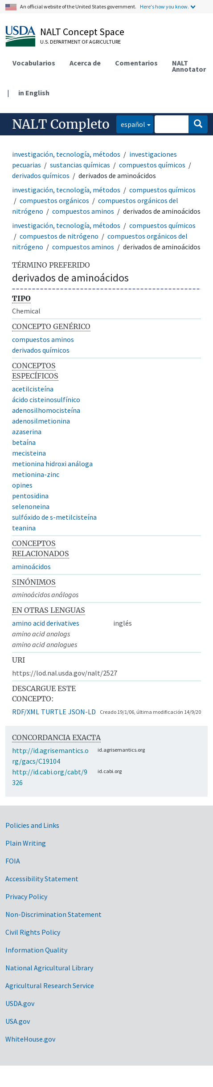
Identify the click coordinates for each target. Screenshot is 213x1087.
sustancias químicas (80, 164)
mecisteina (29, 452)
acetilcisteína (32, 388)
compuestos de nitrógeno (59, 236)
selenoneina (30, 506)
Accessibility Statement (41, 878)
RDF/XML (25, 711)
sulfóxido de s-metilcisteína (54, 517)
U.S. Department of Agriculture (80, 41)
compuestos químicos (152, 164)
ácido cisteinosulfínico (46, 399)
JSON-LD (82, 711)
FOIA (12, 860)
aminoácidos (31, 566)
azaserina (26, 431)
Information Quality (36, 949)
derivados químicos (41, 175)
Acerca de (85, 62)
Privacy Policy (26, 896)
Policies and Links (32, 825)
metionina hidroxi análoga (52, 463)
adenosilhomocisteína (46, 410)
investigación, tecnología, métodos (66, 154)
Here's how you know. (164, 6)
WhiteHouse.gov (30, 1038)
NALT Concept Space (82, 31)
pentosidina (30, 495)
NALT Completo (61, 124)
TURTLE (53, 711)
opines (22, 484)
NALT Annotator (189, 65)
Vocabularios (33, 62)
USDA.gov (19, 1003)
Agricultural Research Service (49, 985)
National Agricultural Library (49, 967)
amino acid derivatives (45, 623)
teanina (24, 527)
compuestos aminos (83, 211)
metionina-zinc (35, 474)
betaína (24, 442)
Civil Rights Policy (32, 932)
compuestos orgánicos (54, 200)
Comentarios (136, 62)
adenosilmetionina (41, 420)
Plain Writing (25, 843)
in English (33, 92)
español (130, 123)
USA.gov (17, 1021)
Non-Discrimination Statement (53, 914)
